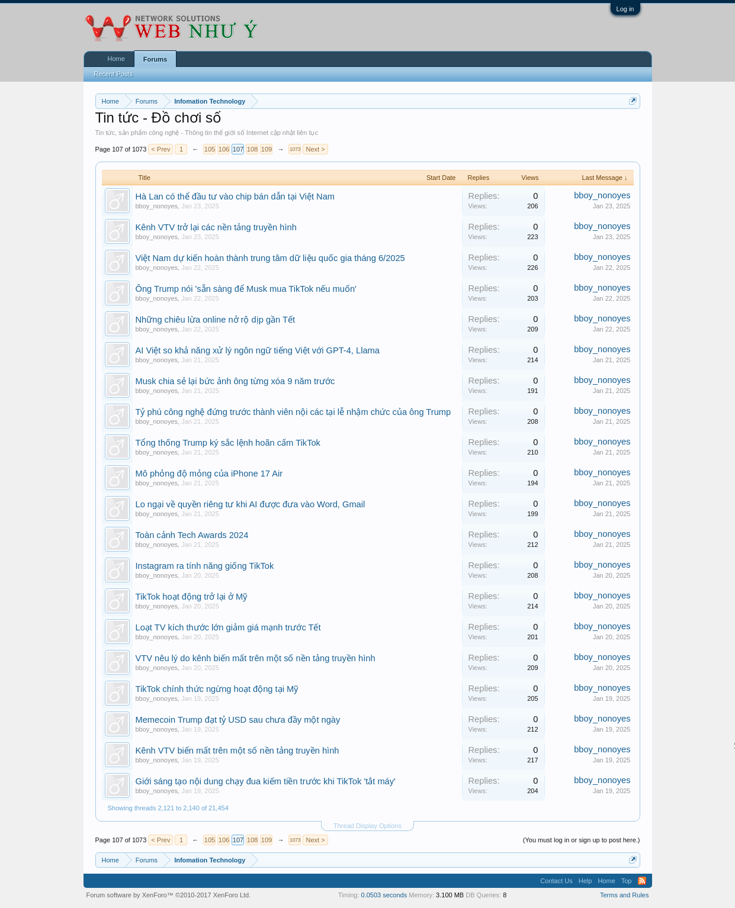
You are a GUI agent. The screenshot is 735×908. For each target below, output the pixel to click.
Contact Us (556, 880)
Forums (155, 59)
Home (116, 58)
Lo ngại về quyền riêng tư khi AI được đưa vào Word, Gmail (250, 504)
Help (585, 880)
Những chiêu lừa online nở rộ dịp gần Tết (216, 319)
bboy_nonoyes (157, 206)
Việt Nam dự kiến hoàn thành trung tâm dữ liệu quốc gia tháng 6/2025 (270, 258)
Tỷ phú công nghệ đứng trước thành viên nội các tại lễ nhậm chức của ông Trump (293, 412)
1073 (295, 149)
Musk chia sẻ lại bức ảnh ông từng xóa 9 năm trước (235, 381)
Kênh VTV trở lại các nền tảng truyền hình (216, 227)
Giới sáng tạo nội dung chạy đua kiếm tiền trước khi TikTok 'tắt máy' (266, 781)
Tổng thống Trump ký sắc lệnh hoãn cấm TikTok (228, 442)
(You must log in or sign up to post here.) (581, 839)
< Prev (160, 149)
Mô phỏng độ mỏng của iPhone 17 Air (209, 473)
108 (252, 149)
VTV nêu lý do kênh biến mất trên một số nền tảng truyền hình (255, 658)
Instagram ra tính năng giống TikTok (205, 566)
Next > (315, 149)
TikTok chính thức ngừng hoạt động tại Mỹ (217, 689)
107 (238, 149)
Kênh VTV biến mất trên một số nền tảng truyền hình (237, 750)
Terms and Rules (624, 895)
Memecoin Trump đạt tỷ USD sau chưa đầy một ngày (238, 720)
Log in (625, 8)
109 (266, 149)
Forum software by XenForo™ (168, 895)
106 (224, 149)
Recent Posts (113, 74)
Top (626, 880)
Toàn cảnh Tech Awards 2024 (192, 535)
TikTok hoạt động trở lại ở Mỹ (192, 596)
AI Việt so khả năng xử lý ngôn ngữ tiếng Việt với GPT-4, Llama (258, 350)
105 (209, 149)
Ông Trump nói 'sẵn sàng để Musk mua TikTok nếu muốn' (246, 289)
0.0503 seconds (384, 895)
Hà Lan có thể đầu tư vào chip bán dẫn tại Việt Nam (235, 196)
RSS (642, 881)
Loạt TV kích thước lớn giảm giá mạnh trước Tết (228, 627)
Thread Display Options (367, 825)
